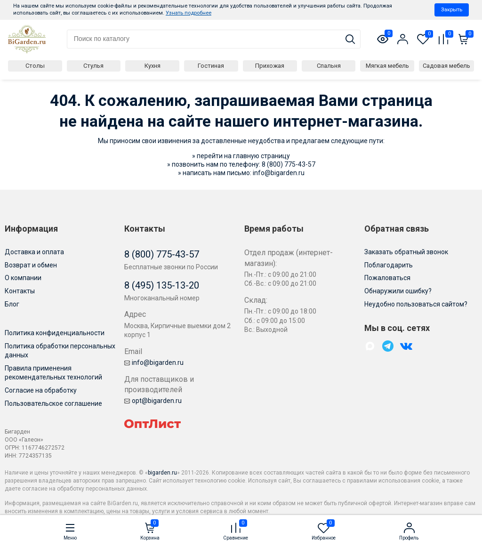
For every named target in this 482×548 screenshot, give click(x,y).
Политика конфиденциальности (54, 333)
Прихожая (269, 65)
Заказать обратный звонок (406, 252)
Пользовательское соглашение (53, 403)
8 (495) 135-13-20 (161, 285)
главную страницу (261, 156)
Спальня (329, 65)
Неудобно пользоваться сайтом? (415, 304)
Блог (12, 304)
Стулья (93, 65)
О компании (23, 278)
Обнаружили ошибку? (398, 291)
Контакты (20, 291)
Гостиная (211, 65)
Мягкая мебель (387, 65)
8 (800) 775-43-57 (288, 164)
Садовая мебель (446, 65)
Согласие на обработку (41, 390)
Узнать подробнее (188, 13)
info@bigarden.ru (279, 173)
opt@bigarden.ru (153, 400)
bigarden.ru (162, 472)
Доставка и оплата (34, 252)
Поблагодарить (388, 265)
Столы (35, 65)
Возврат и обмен (31, 265)
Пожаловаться (387, 278)
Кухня (153, 65)
